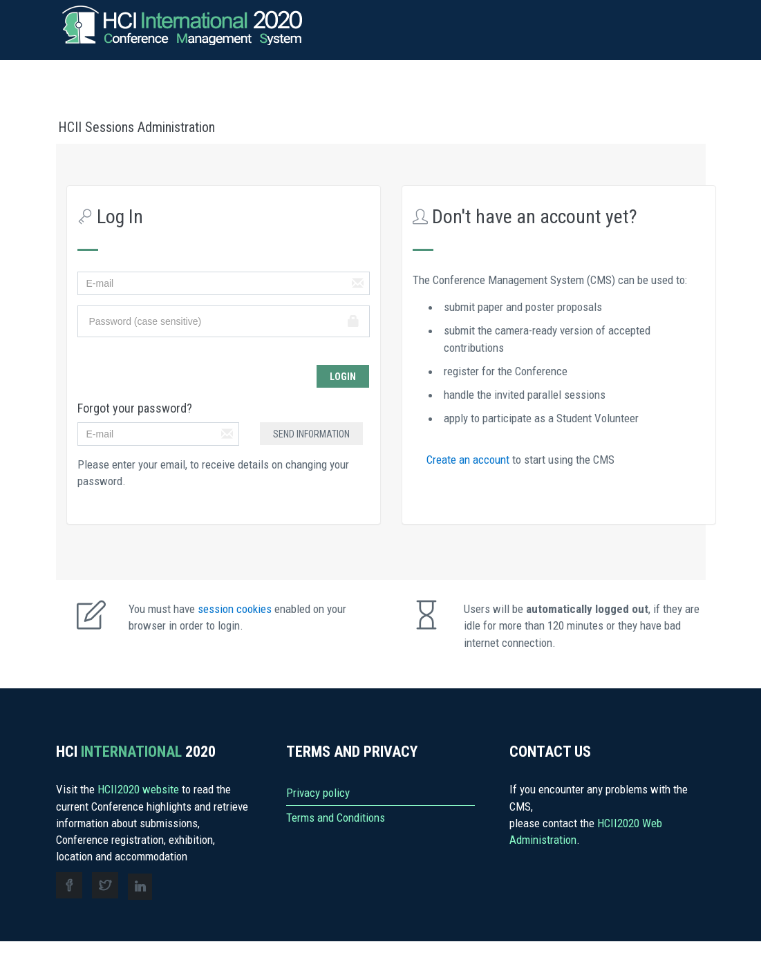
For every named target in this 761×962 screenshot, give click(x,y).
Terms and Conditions (335, 817)
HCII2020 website (139, 789)
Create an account (469, 459)
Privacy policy (318, 793)
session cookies (236, 609)
